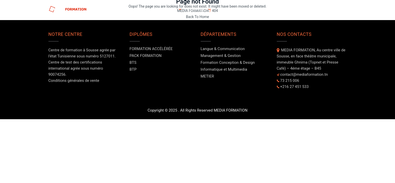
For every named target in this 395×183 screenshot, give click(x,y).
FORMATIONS (166, 9)
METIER (207, 76)
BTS (133, 62)
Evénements (271, 9)
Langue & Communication (223, 49)
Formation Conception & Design (228, 62)
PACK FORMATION (146, 55)
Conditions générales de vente (73, 80)
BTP (133, 69)
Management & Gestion (221, 55)
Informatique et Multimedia (224, 69)
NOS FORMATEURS (306, 9)
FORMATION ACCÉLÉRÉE (151, 49)
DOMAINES (197, 9)
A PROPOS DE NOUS (234, 9)
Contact (338, 9)
